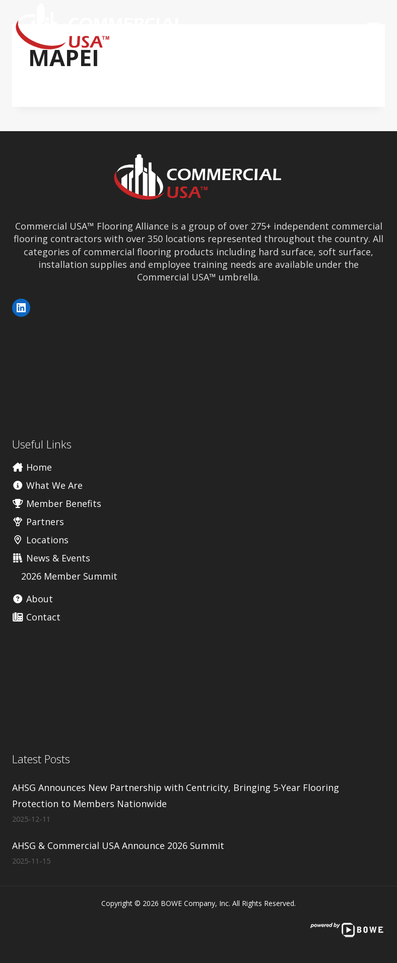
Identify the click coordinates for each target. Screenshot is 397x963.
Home (32, 467)
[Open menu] (373, 27)
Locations (40, 540)
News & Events (51, 558)
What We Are (47, 485)
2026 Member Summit (69, 576)
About (32, 599)
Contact (36, 617)
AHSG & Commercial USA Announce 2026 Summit (118, 845)
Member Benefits (56, 503)
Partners (38, 522)
